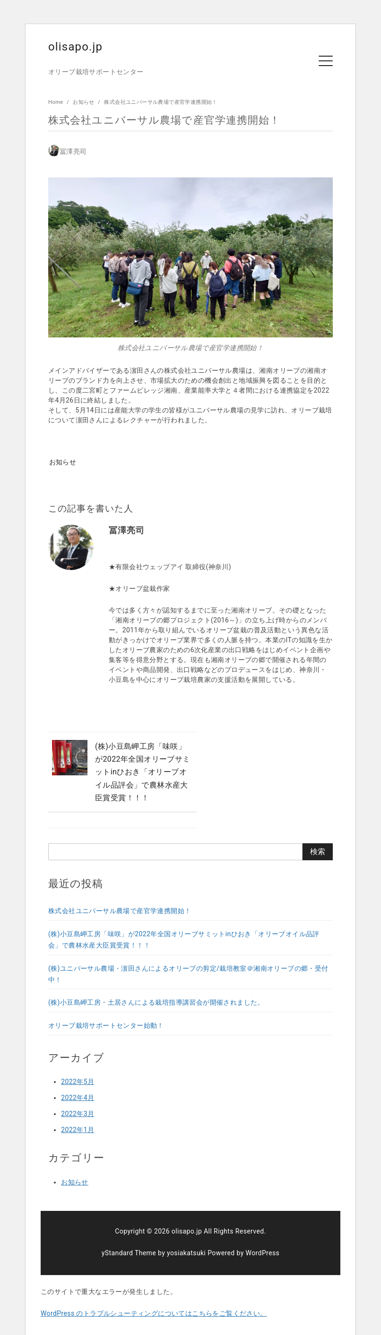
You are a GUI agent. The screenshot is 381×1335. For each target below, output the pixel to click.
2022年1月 (77, 1113)
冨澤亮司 (73, 151)
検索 (317, 835)
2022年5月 (77, 1065)
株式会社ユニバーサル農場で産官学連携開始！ (160, 102)
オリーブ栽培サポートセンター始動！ (106, 1009)
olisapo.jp (75, 46)
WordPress (263, 1237)
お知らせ (84, 102)
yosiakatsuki (186, 1237)
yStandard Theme (129, 1237)
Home (56, 102)
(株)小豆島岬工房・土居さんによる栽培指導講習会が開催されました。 (156, 986)
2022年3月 (77, 1097)
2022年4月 (77, 1081)
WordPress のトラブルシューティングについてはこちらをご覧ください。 (154, 1297)
